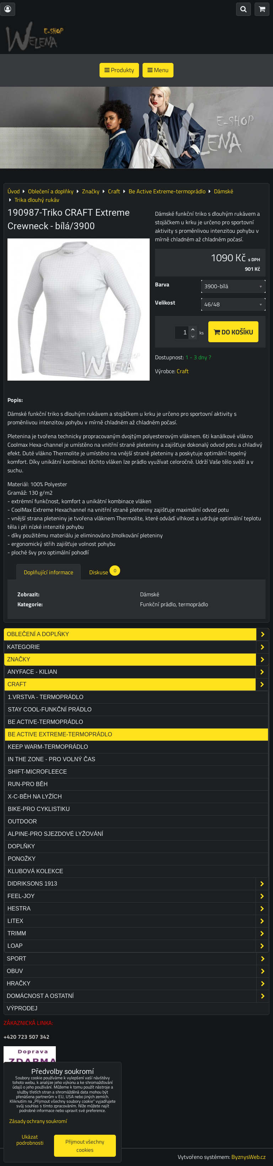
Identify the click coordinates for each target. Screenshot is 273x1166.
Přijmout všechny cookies (84, 1146)
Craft (137, 684)
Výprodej (22, 1008)
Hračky (138, 984)
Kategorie (138, 647)
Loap (137, 946)
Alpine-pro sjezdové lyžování (55, 834)
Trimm (137, 934)
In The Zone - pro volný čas (51, 759)
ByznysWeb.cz (248, 1156)
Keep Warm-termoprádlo (48, 747)
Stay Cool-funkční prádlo (50, 709)
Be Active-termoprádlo (45, 722)
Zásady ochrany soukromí (38, 1121)
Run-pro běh (28, 784)
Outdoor (22, 821)
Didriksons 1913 (137, 884)
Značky (138, 660)
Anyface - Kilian (137, 672)
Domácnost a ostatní (138, 996)
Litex (137, 921)
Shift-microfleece (37, 772)
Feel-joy (137, 896)
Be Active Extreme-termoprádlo (60, 734)
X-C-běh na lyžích (35, 797)
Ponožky (22, 859)
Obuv (138, 971)
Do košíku (233, 332)
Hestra (137, 909)
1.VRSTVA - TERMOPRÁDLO (46, 697)
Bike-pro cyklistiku (39, 809)
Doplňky (21, 846)
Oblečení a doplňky (138, 634)
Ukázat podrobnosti (29, 1140)
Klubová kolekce (35, 871)
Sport (138, 959)
